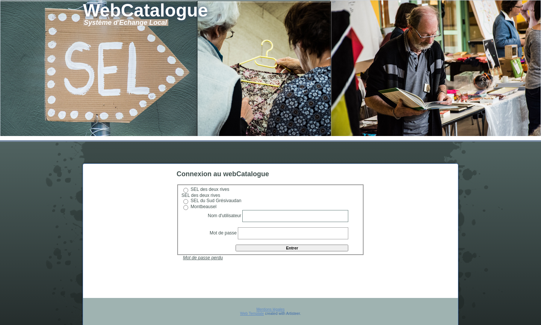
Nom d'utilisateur (224, 215)
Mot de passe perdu (203, 257)
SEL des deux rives (209, 189)
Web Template (252, 313)
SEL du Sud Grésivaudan (215, 200)
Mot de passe (224, 233)
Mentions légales (270, 309)
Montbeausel (203, 206)
